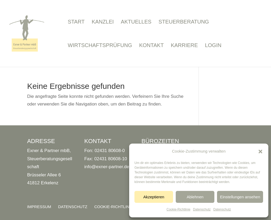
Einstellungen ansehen (240, 197)
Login (213, 45)
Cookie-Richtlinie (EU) (118, 206)
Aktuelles (136, 22)
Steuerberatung (184, 22)
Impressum (39, 206)
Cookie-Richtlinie (178, 209)
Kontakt (151, 45)
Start (76, 22)
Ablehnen (195, 197)
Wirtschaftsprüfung (100, 45)
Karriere (184, 45)
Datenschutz (202, 209)
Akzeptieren (153, 197)
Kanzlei (103, 22)
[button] (260, 151)
